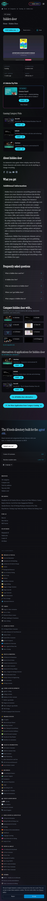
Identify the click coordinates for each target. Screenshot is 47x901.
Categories (12, 9)
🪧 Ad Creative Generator (8, 748)
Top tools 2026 (6, 488)
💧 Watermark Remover (8, 601)
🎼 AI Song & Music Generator (10, 629)
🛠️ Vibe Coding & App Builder (10, 705)
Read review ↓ (27, 30)
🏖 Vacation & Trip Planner (9, 737)
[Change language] (7, 464)
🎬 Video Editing (6, 621)
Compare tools (6, 482)
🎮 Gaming (4, 827)
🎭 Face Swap (5, 575)
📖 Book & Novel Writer (8, 660)
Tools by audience (6, 485)
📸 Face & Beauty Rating (8, 572)
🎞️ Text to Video (6, 612)
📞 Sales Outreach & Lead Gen (10, 759)
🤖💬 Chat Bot (6, 801)
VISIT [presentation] (24, 100)
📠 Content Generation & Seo (9, 663)
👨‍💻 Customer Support (7, 776)
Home (4, 9)
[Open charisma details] (9, 145)
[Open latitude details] (9, 133)
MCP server (5, 523)
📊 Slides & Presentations (8, 793)
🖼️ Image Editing (6, 584)
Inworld (17, 118)
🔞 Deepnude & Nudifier (8, 858)
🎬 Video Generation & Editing (10, 883)
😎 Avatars (4, 566)
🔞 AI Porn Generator (7, 852)
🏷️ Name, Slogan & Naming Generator (12, 671)
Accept (34, 896)
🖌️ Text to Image (6, 598)
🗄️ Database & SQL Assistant (9, 697)
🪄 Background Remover (8, 569)
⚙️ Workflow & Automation (9, 740)
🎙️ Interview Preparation (8, 782)
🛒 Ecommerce (5, 779)
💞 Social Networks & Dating (9, 838)
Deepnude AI (5, 532)
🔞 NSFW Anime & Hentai (9, 864)
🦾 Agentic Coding (6, 691)
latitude (17, 131)
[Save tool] (39, 30)
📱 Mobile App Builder (8, 700)
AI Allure (4, 541)
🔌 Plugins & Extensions (8, 703)
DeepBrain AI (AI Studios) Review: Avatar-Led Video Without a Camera (21, 500)
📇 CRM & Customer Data (8, 750)
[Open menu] (43, 4)
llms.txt (4, 518)
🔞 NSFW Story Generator (8, 866)
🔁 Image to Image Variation (9, 587)
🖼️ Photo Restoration (7, 595)
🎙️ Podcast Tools (6, 635)
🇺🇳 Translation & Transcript (9, 643)
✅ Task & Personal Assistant (9, 734)
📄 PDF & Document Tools (9, 674)
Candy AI (4, 538)
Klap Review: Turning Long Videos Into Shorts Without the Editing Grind (22, 508)
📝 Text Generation (7, 680)
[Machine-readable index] (23, 460)
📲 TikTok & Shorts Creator (9, 615)
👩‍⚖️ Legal (4, 785)
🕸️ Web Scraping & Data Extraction (11, 711)
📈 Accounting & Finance (8, 773)
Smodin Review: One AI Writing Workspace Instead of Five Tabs (19, 506)
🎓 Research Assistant (7, 807)
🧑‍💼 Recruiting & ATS (7, 787)
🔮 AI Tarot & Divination (8, 818)
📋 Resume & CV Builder (8, 790)
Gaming (21, 9)
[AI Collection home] (5, 4)
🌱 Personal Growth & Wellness (10, 731)
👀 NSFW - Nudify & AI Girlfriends (11, 877)
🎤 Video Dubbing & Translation (10, 618)
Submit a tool (5, 491)
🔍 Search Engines (6, 810)
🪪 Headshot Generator (8, 581)
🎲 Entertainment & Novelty (9, 824)
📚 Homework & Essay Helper (9, 669)
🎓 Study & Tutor (6, 841)
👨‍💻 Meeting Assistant (7, 725)
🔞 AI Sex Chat (6, 855)
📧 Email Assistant (6, 753)
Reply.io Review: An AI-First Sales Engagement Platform (17, 503)
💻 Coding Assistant (7, 694)
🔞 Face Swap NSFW (7, 861)
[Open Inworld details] (9, 121)
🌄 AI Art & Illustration (8, 558)
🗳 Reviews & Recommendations (10, 880)
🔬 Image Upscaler (6, 590)
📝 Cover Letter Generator (8, 666)
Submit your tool (9, 446)
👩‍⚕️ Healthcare (5, 832)
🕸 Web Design (6, 708)
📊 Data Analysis (6, 804)
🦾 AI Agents (5, 719)
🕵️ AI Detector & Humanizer (9, 657)
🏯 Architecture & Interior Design (10, 564)
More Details (24, 105)
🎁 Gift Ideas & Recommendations (10, 830)
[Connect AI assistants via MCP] (23, 454)
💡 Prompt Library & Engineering (10, 677)
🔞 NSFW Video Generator (9, 869)
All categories (5, 480)
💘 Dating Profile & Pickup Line (10, 821)
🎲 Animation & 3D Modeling (9, 561)
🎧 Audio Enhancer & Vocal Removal (11, 632)
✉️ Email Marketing (7, 756)
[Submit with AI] (35, 3)
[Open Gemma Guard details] (11, 91)
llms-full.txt (5, 520)
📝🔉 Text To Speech (7, 640)
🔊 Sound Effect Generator (8, 637)
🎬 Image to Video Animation (9, 609)
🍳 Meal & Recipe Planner (8, 722)
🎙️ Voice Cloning (6, 649)
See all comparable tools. (9, 345)
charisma (17, 143)
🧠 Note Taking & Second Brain (10, 728)
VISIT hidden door (11, 30)
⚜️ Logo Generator (6, 592)
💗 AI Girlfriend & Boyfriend (9, 849)
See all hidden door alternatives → (23, 397)
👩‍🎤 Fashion (4, 578)
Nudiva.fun (5, 535)
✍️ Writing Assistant (7, 683)
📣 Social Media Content (8, 765)
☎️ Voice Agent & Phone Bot (9, 646)
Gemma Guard (23, 91)
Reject (13, 896)
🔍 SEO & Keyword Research (9, 762)
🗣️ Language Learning (7, 835)
